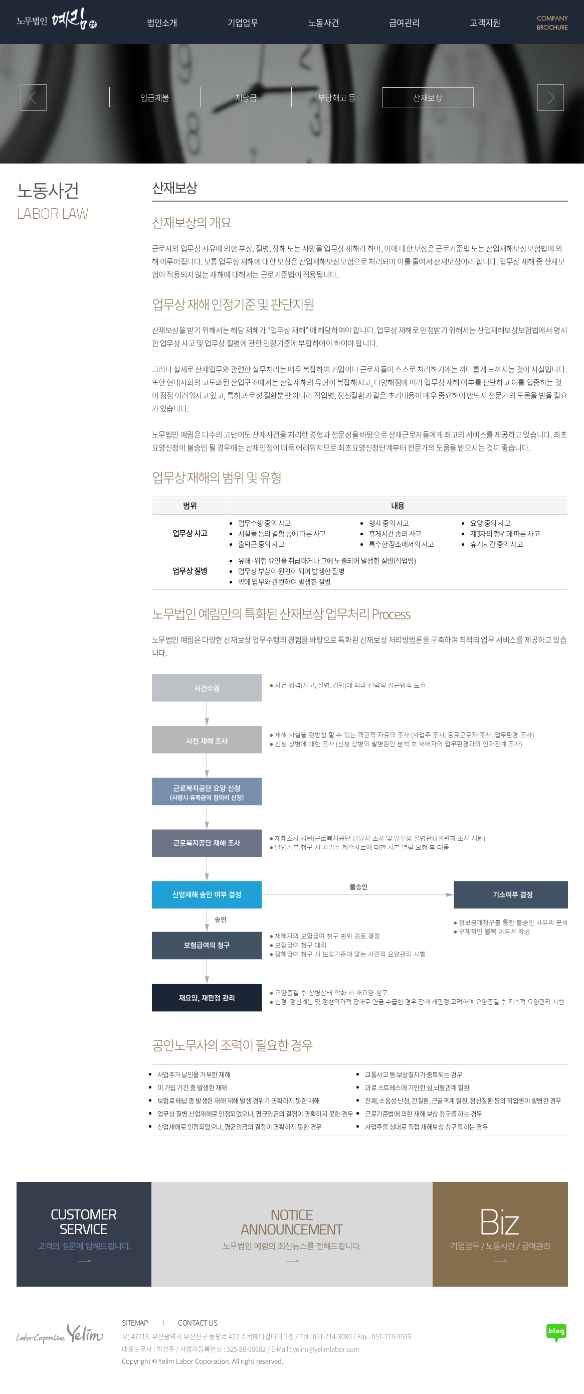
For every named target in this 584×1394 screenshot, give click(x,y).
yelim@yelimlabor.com (326, 1348)
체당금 (246, 97)
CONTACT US (197, 1322)
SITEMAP (135, 1322)
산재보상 (427, 97)
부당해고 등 (337, 97)
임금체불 (154, 97)
